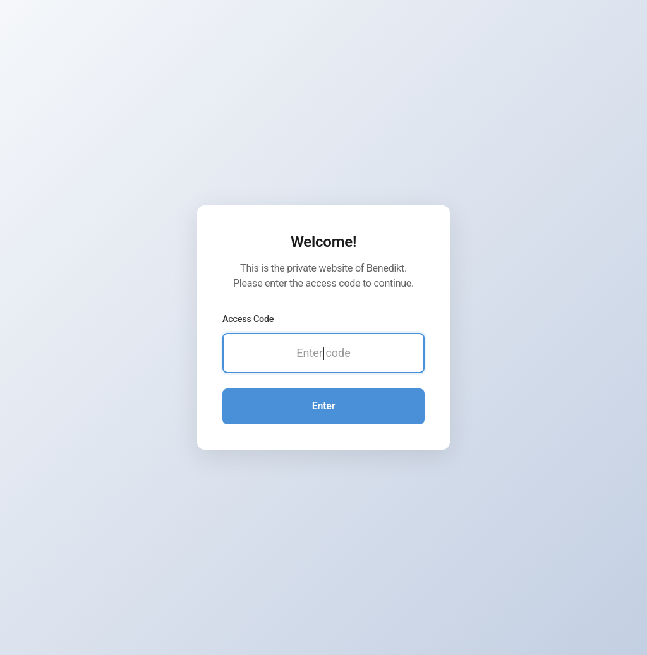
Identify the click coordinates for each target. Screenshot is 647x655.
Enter (323, 406)
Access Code (248, 319)
